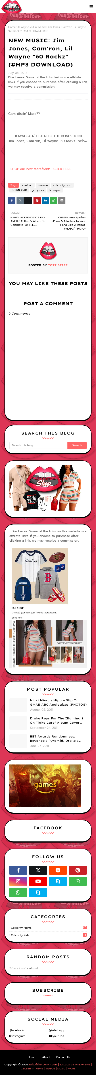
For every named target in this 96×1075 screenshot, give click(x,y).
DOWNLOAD (19, 190)
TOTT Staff (57, 265)
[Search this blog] (38, 445)
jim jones (38, 190)
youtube (58, 1036)
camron (43, 185)
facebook (17, 1030)
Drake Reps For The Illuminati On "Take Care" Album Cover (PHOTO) (56, 721)
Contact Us (63, 1057)
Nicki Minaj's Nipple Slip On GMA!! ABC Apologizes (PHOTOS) (58, 702)
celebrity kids (49, 935)
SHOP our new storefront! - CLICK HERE (40, 169)
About (46, 1057)
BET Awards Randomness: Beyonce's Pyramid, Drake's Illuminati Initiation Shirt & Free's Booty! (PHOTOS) (54, 739)
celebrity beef (62, 185)
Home (12, 27)
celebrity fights (49, 928)
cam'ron (27, 185)
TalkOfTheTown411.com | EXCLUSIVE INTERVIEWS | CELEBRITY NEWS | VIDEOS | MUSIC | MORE (56, 1067)
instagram (18, 1036)
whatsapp (58, 1030)
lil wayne (23, 27)
